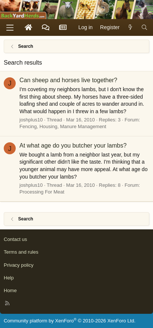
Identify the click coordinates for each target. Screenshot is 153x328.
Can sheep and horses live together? (68, 80)
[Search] (144, 27)
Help (9, 278)
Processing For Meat (41, 192)
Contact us (15, 239)
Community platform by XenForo (69, 321)
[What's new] (130, 27)
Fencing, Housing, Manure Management (62, 126)
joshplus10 (31, 120)
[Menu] (9, 28)
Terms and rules (21, 252)
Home (10, 290)
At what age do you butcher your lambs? (72, 145)
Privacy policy (18, 265)
